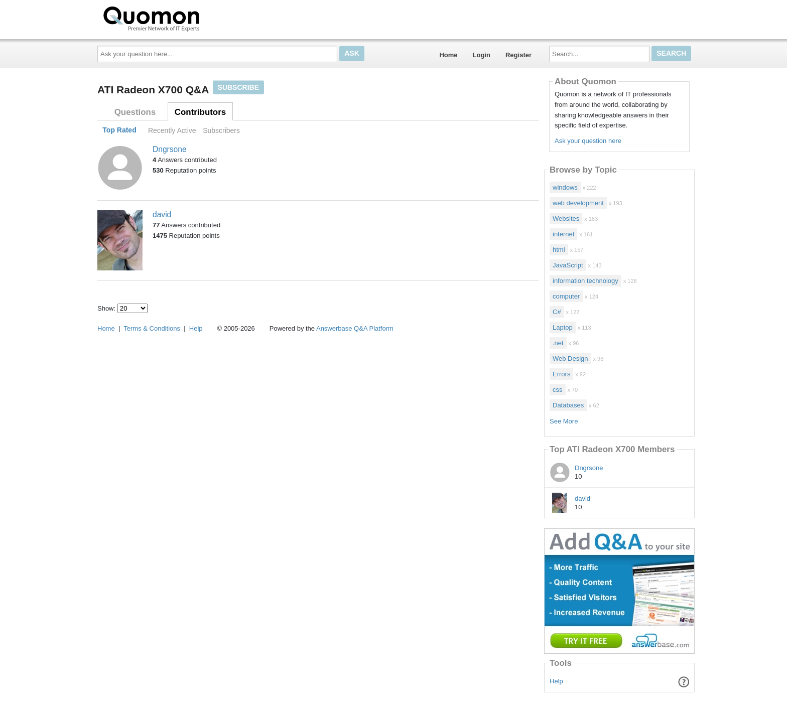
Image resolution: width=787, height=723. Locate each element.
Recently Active (172, 130)
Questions (135, 112)
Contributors (200, 112)
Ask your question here (588, 140)
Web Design (570, 358)
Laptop (563, 327)
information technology (585, 280)
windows (565, 187)
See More (564, 421)
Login (481, 55)
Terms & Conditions (151, 328)
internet (563, 234)
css (558, 389)
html (559, 249)
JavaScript (568, 265)
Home (448, 55)
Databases (568, 405)
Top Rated (119, 130)
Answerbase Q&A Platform (355, 328)
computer (566, 296)
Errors (561, 374)
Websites (566, 218)
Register (518, 55)
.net (558, 343)
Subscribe (238, 87)
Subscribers (221, 130)
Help (556, 681)
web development (578, 203)
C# (557, 312)
